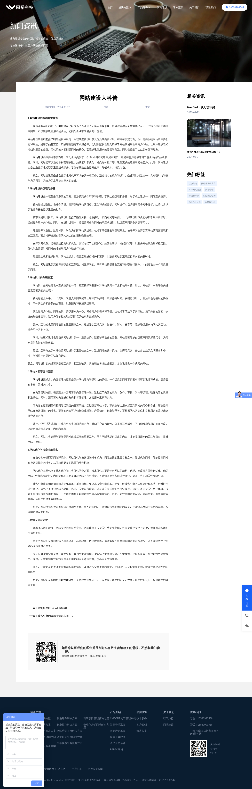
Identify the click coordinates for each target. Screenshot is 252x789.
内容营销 (211, 192)
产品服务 (133, 7)
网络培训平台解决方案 (69, 730)
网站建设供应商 (210, 185)
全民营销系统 (117, 743)
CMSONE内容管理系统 (123, 718)
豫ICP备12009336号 (89, 780)
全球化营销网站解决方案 (96, 726)
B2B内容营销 (195, 208)
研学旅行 (168, 718)
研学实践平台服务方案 (69, 743)
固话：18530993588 (201, 724)
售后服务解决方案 (67, 718)
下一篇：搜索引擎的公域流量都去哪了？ (51, 615)
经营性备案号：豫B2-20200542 (159, 780)
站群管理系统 (117, 724)
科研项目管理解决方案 (96, 718)
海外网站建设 (195, 192)
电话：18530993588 (201, 718)
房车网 (61, 768)
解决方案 (114, 7)
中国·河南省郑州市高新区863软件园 (204, 732)
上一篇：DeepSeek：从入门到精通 (47, 608)
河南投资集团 (95, 768)
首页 (98, 7)
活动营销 (193, 185)
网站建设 (151, 7)
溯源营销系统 (117, 730)
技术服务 (142, 718)
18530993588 (224, 7)
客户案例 (167, 7)
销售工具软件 (117, 737)
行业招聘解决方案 (67, 724)
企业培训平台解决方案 (69, 737)
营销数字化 (194, 200)
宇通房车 (77, 768)
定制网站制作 (211, 200)
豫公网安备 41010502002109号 (121, 780)
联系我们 (199, 7)
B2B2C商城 (116, 749)
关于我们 (183, 7)
